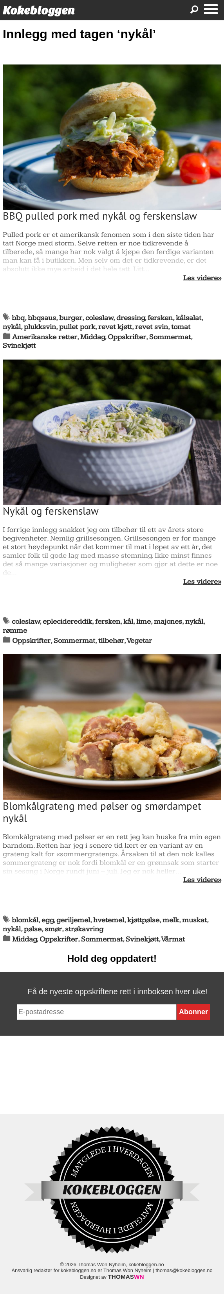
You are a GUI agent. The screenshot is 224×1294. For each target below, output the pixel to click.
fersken (160, 317)
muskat (194, 920)
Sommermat (170, 337)
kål (128, 621)
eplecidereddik (67, 621)
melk (171, 920)
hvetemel (108, 920)
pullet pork (77, 326)
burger (70, 317)
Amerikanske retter (44, 337)
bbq (18, 317)
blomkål (25, 920)
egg (48, 920)
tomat (180, 326)
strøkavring (84, 929)
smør (53, 929)
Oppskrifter (127, 337)
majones (168, 621)
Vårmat (173, 939)
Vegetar (139, 640)
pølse (33, 929)
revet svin (151, 326)
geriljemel (73, 920)
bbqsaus (42, 317)
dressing (130, 317)
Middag (92, 337)
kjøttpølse (143, 920)
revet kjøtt (115, 326)
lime (143, 621)
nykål (12, 326)
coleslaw (99, 317)
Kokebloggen (39, 10)
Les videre (200, 278)
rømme (15, 630)
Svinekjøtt (19, 345)
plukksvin (40, 326)
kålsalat (188, 317)
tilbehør (111, 640)
